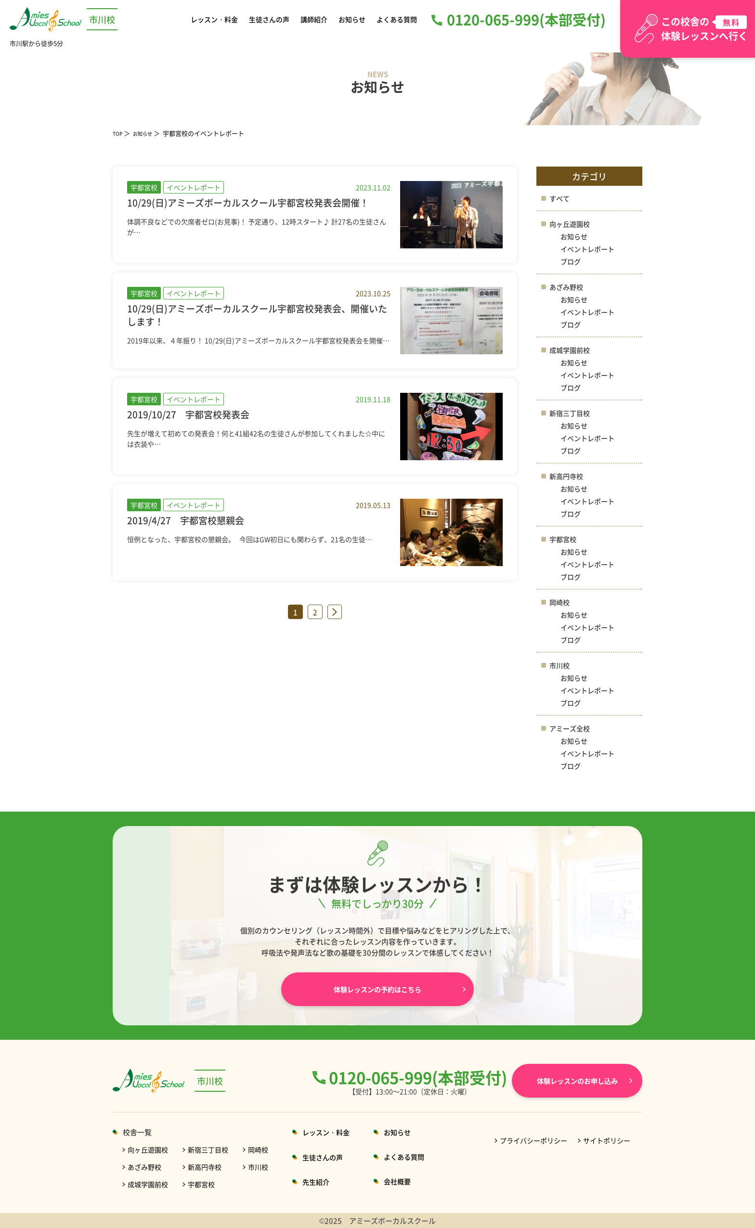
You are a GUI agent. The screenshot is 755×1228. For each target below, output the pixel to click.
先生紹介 (324, 1181)
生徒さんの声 (270, 19)
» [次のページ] (335, 614)
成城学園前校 (571, 350)
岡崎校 (560, 602)
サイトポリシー (606, 1140)
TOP (119, 133)
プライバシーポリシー (533, 1140)
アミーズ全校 (571, 728)
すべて (560, 198)
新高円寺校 (567, 476)
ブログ (571, 261)
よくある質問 (395, 19)
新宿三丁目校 (571, 413)
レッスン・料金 (216, 19)
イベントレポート (589, 249)
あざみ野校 (567, 287)
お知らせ (351, 19)
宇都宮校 (563, 539)
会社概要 (408, 1181)
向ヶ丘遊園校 (571, 224)
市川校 (560, 665)
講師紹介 (314, 19)
